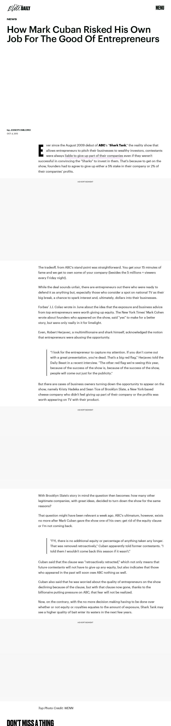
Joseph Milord (20, 130)
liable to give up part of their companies (94, 155)
